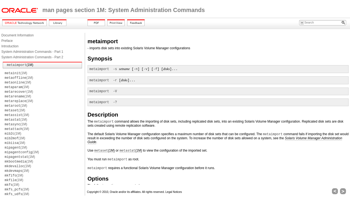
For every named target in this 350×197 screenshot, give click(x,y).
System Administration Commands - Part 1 (32, 52)
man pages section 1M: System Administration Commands (123, 10)
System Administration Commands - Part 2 (32, 57)
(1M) (20, 65)
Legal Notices (173, 191)
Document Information (17, 35)
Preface (7, 41)
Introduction (10, 46)
